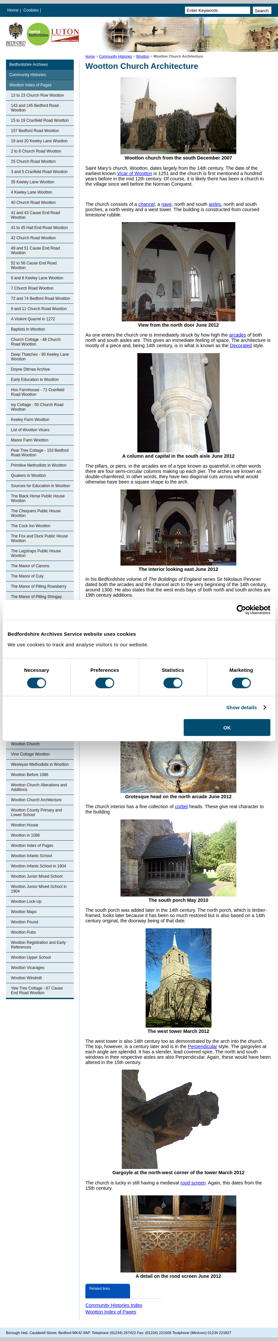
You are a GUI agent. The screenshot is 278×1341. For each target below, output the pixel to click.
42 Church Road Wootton (33, 238)
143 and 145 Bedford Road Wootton (35, 108)
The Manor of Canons (30, 566)
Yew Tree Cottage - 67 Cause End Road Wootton (37, 990)
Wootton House (24, 825)
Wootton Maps (23, 911)
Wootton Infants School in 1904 (38, 866)
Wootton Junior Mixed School (37, 876)
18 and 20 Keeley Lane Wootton (39, 141)
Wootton (142, 56)
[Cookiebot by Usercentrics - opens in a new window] (241, 610)
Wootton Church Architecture (36, 800)
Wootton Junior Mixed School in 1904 (39, 889)
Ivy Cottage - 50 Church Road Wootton (37, 407)
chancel (146, 204)
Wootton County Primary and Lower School (36, 812)
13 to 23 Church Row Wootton (37, 95)
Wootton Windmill (26, 978)
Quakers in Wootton (28, 475)
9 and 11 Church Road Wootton (39, 308)
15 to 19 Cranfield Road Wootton (40, 120)
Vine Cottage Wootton (30, 754)
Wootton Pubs (23, 932)
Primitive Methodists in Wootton (39, 465)
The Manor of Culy (27, 576)
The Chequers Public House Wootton (36, 513)
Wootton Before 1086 (29, 774)
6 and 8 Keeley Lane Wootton (37, 278)
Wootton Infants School (31, 856)
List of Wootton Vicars (30, 430)
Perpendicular (202, 1046)
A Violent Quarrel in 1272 (33, 319)
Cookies (31, 10)
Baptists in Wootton (28, 329)
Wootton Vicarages (27, 967)
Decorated (241, 345)
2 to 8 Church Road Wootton (36, 151)
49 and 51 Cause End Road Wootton (35, 250)
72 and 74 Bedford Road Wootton (40, 298)
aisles (215, 204)
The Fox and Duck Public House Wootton (39, 538)
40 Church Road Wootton (33, 202)
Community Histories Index (113, 1305)
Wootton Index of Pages (30, 85)
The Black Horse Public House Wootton (38, 498)
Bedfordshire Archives (28, 64)
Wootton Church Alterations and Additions (39, 787)
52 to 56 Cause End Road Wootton (34, 265)
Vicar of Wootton (134, 173)
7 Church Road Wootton (32, 288)
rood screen (193, 1182)
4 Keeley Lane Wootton (31, 192)
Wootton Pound (24, 922)
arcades (237, 335)
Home (13, 10)
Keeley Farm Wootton (30, 419)
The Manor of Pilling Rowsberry (38, 586)
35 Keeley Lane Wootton (32, 182)
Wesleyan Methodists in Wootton (40, 764)
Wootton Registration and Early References (38, 944)
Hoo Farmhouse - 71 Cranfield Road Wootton (37, 392)
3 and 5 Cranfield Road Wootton (39, 171)
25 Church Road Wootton (33, 161)
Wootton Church (25, 744)
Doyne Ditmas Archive (30, 369)
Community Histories (115, 56)
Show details (241, 707)
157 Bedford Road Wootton (35, 130)
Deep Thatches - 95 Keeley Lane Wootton (40, 356)
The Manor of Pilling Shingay (36, 596)
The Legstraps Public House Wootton (36, 553)
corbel (181, 806)
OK (227, 727)
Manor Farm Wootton (29, 440)
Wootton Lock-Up (26, 901)
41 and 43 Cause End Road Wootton (35, 215)
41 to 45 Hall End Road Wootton (39, 227)
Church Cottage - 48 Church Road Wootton (36, 342)
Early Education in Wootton (35, 379)
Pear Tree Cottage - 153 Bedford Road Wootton (40, 452)
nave (167, 204)
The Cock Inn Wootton (30, 526)
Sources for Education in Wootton (40, 486)
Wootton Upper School (31, 957)
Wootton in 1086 (25, 835)
